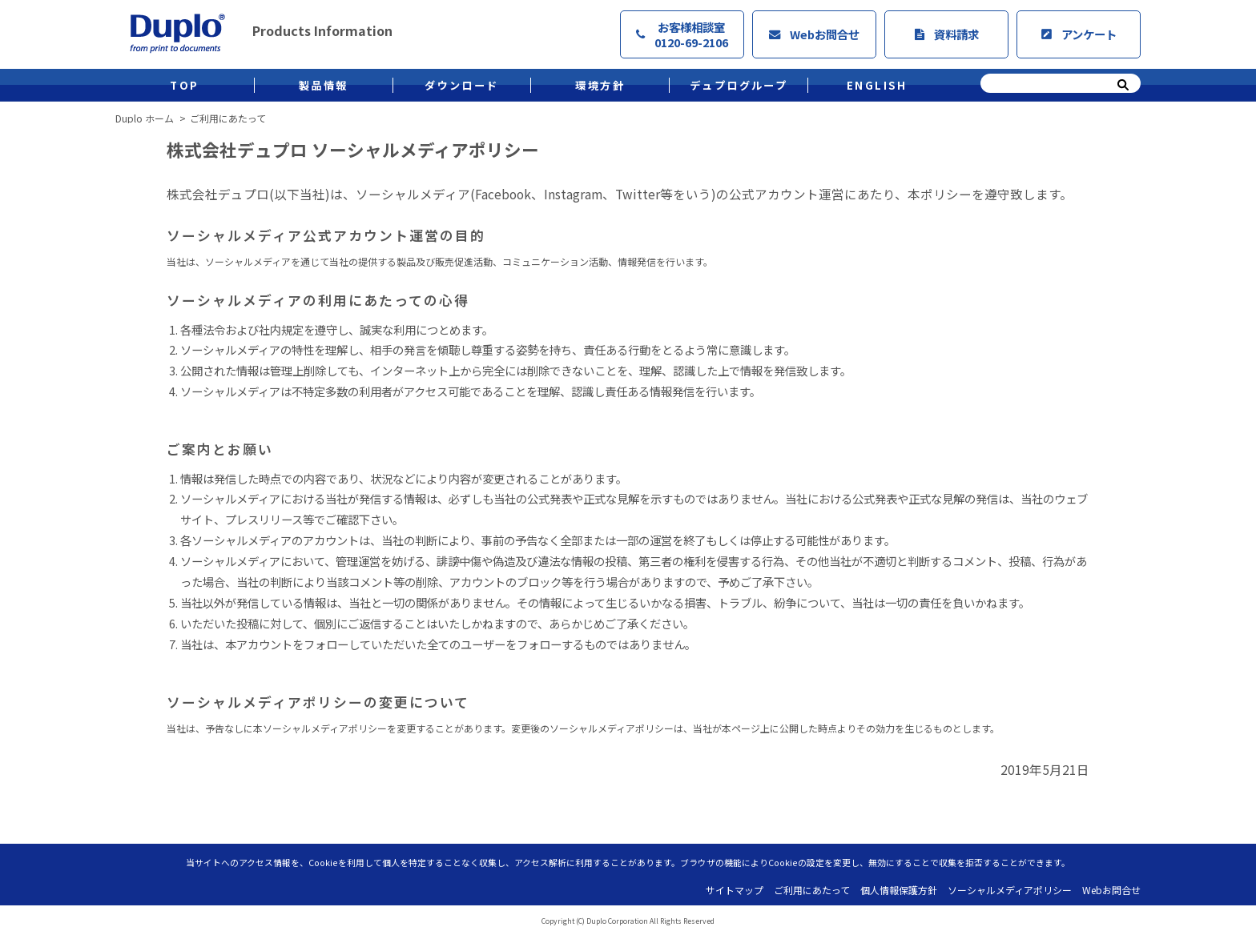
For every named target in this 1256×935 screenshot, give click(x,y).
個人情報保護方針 (898, 890)
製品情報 (323, 85)
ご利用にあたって (812, 890)
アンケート (1079, 34)
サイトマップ (734, 890)
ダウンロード (461, 85)
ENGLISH (877, 85)
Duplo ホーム (144, 118)
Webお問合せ (814, 34)
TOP (184, 85)
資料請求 (947, 34)
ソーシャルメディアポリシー (1010, 890)
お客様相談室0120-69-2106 (682, 34)
